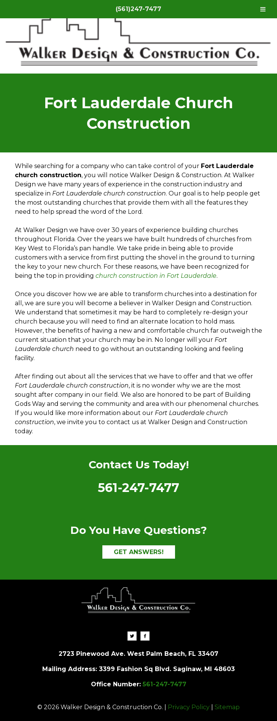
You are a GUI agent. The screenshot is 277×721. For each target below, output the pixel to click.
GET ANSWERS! (139, 552)
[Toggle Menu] (263, 9)
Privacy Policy (189, 707)
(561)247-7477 (138, 9)
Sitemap (227, 707)
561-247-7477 (138, 487)
